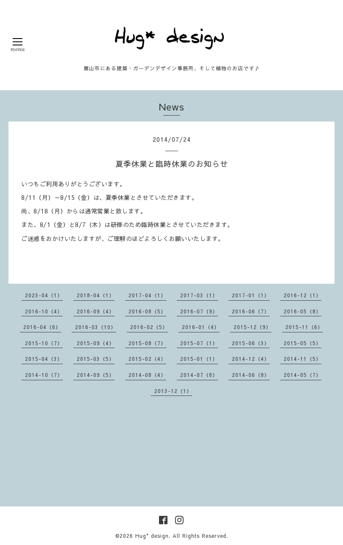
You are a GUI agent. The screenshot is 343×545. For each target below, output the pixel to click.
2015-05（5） (302, 343)
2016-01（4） (201, 327)
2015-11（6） (304, 327)
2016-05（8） (302, 311)
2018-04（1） (95, 295)
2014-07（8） (199, 374)
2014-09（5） (95, 374)
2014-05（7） (302, 374)
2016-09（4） (95, 311)
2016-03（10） (95, 327)
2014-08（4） (147, 374)
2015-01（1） (199, 358)
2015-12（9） (252, 327)
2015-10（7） (44, 343)
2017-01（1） (251, 295)
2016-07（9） (199, 311)
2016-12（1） (302, 295)
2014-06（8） (251, 374)
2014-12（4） (251, 358)
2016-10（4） (44, 311)
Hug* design (152, 535)
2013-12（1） (173, 390)
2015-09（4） (95, 343)
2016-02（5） (149, 327)
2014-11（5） (302, 358)
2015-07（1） (199, 343)
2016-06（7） (251, 311)
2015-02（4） (147, 358)
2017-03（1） (199, 295)
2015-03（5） (95, 358)
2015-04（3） (44, 358)
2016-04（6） (42, 327)
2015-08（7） (147, 343)
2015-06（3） (251, 343)
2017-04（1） (147, 295)
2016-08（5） (147, 311)
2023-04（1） (44, 295)
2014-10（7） (44, 374)
